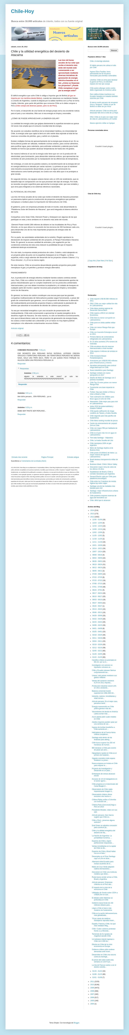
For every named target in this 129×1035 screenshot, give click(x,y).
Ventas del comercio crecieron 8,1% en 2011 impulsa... (103, 682)
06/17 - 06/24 (97, 593)
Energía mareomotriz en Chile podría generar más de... (103, 707)
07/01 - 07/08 (97, 587)
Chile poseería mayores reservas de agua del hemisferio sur (103, 496)
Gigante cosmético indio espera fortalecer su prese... (103, 759)
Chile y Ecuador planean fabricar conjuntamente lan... (104, 671)
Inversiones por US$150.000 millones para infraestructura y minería (103, 362)
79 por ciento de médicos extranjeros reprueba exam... (103, 919)
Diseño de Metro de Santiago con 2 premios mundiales (103, 379)
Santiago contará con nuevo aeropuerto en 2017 (100, 374)
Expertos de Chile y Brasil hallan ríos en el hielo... (104, 852)
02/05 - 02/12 (97, 651)
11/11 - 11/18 (97, 542)
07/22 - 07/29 (97, 577)
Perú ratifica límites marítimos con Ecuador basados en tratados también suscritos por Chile (104, 96)
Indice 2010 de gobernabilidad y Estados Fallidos (101, 407)
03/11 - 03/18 (97, 638)
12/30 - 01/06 (97, 520)
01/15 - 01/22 (97, 971)
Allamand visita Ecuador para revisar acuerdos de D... (102, 863)
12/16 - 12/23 (97, 526)
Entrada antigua (73, 457)
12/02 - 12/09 (97, 532)
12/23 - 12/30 (97, 523)
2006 (92, 997)
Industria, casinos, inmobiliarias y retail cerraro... (104, 697)
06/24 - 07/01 (97, 590)
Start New (100, 261)
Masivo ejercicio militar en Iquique (102, 123)
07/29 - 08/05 (97, 574)
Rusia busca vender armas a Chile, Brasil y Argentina (105, 878)
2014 (92, 510)
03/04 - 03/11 (97, 641)
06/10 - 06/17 (97, 596)
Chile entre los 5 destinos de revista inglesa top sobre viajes (103, 482)
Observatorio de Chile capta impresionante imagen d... (102, 790)
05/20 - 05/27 (97, 606)
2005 (92, 1001)
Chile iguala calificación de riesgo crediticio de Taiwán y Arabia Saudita (103, 412)
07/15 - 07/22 (97, 580)
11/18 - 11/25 (97, 539)
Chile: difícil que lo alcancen (100, 500)
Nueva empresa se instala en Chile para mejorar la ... (104, 764)
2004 (92, 1004)
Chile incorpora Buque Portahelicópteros (98, 357)
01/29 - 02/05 (97, 654)
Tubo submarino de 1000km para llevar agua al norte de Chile (102, 398)
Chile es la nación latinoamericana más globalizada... (104, 914)
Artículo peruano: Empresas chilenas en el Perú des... (102, 883)
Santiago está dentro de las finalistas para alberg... (102, 738)
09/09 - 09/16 (97, 555)
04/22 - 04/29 (97, 619)
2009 (92, 988)
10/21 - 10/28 (97, 545)
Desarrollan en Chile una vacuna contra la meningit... (104, 956)
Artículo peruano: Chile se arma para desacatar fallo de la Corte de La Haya (104, 112)
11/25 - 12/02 (97, 536)
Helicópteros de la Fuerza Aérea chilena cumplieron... (103, 733)
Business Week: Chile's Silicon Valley (103, 464)
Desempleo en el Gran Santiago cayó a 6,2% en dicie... (103, 857)
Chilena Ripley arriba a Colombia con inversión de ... (104, 801)
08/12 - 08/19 (97, 568)
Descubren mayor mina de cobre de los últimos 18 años (103, 468)
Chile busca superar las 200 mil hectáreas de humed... (103, 744)
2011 (92, 981)
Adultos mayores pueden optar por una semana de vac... (104, 723)
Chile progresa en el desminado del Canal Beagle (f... (105, 785)
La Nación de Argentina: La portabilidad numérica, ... (102, 837)
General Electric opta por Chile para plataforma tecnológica (103, 477)
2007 (92, 994)
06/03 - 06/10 (97, 600)
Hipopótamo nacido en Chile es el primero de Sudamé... (104, 754)
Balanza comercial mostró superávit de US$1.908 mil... (103, 692)
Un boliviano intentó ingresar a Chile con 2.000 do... (103, 940)
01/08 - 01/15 (97, 974)
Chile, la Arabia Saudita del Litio (101, 440)
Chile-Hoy (22, 11)
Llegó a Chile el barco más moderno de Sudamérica (102, 909)
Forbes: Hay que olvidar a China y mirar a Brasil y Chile (102, 393)
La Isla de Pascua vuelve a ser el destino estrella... (104, 966)
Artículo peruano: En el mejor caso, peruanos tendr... (105, 702)
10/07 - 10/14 (97, 552)
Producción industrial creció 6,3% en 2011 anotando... (104, 687)
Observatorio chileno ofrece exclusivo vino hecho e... (102, 795)
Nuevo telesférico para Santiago (101, 370)
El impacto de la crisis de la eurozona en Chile (102, 888)
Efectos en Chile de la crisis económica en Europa (102, 945)
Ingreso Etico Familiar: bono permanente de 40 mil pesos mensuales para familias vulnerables (103, 74)
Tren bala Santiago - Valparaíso (101, 438)
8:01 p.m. (29, 393)
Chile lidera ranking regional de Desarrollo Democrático (101, 309)
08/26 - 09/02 (97, 561)
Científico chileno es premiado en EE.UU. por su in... (104, 661)
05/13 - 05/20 (97, 609)
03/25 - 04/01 (97, 632)
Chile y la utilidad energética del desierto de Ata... (103, 831)
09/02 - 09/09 (97, 558)
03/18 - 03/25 (97, 635)
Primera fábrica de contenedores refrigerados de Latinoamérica (102, 338)
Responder (22, 364)
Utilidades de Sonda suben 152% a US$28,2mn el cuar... (105, 894)
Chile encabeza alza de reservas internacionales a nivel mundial (102, 347)
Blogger (76, 1023)
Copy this (92, 261)
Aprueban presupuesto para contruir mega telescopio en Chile (103, 366)
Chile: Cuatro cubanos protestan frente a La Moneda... (104, 930)
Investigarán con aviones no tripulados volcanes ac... (102, 666)
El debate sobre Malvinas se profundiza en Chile (102, 899)
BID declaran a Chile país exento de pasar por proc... (104, 749)
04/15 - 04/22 (97, 622)
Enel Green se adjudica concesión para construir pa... (104, 826)
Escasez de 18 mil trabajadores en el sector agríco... (104, 780)
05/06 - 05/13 (97, 612)
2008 (92, 991)
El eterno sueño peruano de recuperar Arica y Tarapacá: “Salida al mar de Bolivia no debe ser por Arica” (104, 104)
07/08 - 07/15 (97, 584)
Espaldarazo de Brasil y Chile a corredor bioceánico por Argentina (102, 473)
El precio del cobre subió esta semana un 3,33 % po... (102, 961)
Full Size (109, 261)
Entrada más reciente (19, 457)
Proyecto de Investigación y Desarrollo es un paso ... (102, 769)
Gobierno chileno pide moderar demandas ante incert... (103, 950)
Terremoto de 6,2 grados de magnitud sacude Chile (102, 935)
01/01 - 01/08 (97, 977)
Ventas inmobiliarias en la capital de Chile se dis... (104, 847)
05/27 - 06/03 (97, 603)
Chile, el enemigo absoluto (99, 61)
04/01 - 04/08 (97, 628)
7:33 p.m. (42, 350)
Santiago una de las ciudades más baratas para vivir (102, 487)
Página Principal (47, 457)
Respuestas (24, 369)
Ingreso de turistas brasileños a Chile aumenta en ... (103, 728)
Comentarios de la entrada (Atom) (33, 461)
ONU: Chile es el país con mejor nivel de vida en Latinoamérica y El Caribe (103, 118)
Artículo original (17, 328)
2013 (92, 514)
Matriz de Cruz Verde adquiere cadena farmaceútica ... (103, 868)
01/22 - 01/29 (97, 657)
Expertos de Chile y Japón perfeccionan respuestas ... (103, 842)
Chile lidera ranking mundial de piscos (104, 421)
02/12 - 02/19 (97, 648)
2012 (92, 517)
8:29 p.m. (29, 407)
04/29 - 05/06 (97, 616)
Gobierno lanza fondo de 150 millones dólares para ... (102, 904)
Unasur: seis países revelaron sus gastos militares (104, 676)
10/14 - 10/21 (97, 548)
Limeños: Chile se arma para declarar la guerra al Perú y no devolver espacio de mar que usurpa (103, 82)
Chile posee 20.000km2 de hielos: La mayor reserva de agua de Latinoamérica (103, 455)
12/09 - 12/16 (97, 529)
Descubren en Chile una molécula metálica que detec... (104, 873)
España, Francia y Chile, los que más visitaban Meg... (104, 925)
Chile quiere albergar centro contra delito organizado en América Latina (103, 89)
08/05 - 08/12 (97, 571)
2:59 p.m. (35, 373)
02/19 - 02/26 (97, 644)
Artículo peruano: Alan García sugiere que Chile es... (102, 816)
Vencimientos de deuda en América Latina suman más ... (105, 713)
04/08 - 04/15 (97, 625)
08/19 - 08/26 (97, 564)
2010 (92, 985)
